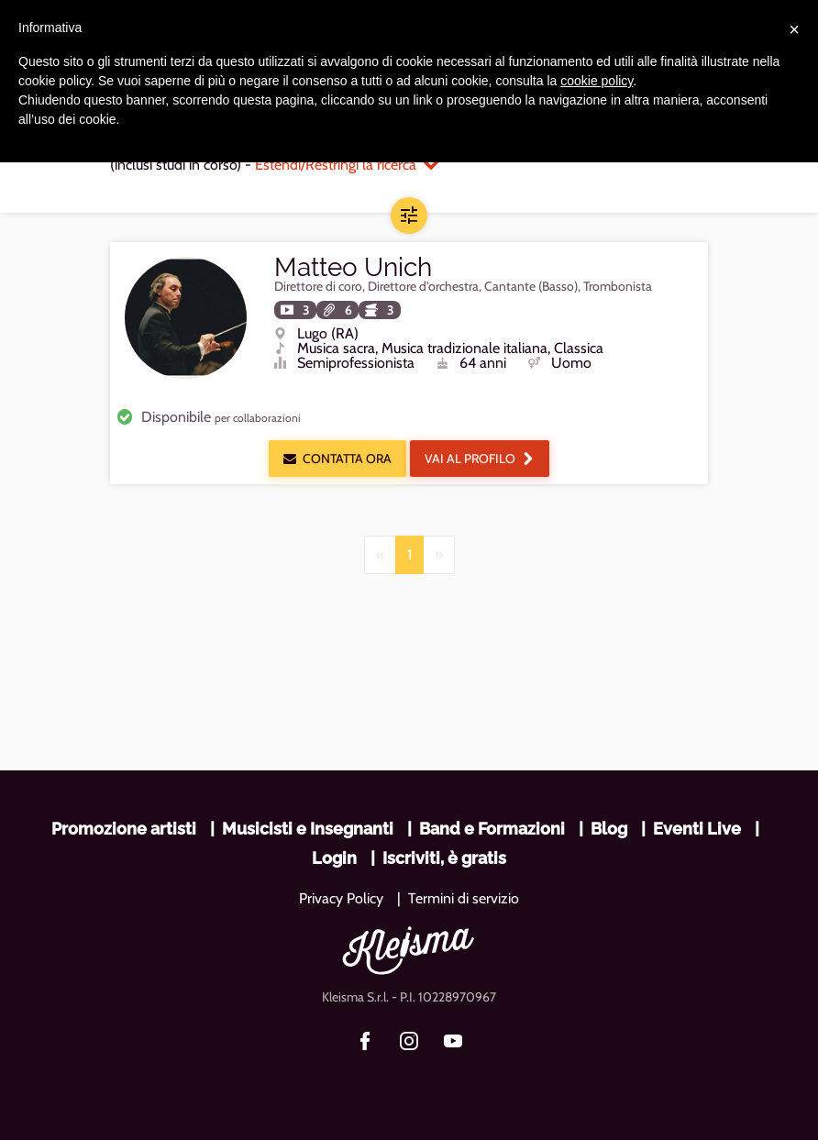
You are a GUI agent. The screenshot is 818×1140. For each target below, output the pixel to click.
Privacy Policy (341, 898)
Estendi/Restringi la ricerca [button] (346, 164)
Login (334, 858)
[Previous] (380, 555)
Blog (609, 828)
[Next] (439, 555)
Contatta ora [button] (337, 458)
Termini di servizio (463, 898)
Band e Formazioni (492, 828)
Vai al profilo (480, 458)
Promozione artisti (123, 828)
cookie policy (596, 80)
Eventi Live (697, 828)
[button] (409, 215)
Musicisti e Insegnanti (307, 828)
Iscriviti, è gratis (444, 858)
